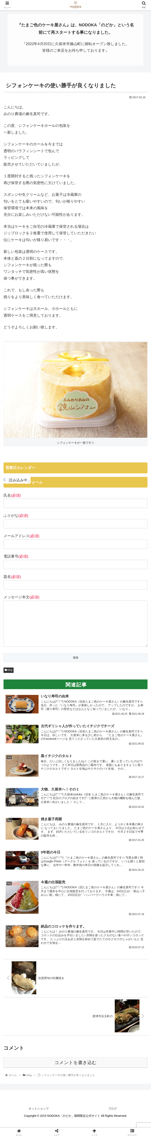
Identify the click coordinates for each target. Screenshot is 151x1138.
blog (8, 678)
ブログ (112, 1117)
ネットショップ (38, 1117)
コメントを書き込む (75, 1071)
